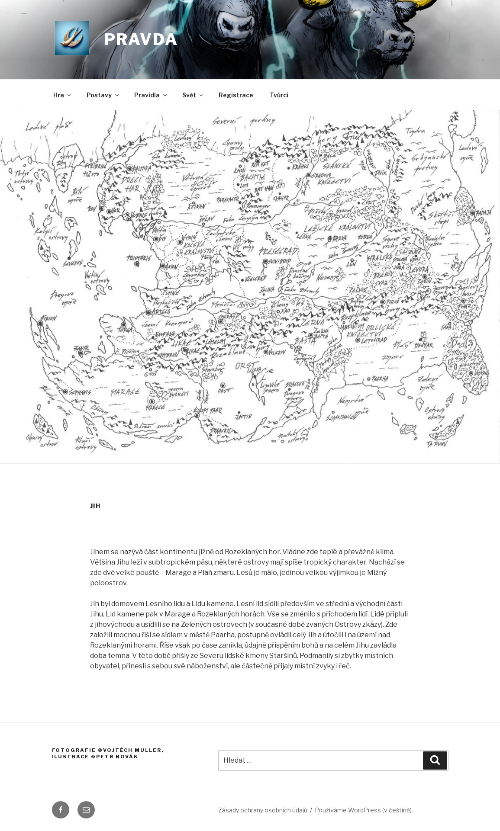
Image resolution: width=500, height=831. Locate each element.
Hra (62, 95)
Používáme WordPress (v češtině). (364, 810)
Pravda (141, 39)
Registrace (236, 95)
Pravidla (151, 95)
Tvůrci (279, 95)
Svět (193, 95)
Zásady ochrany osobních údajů (262, 810)
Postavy (103, 95)
